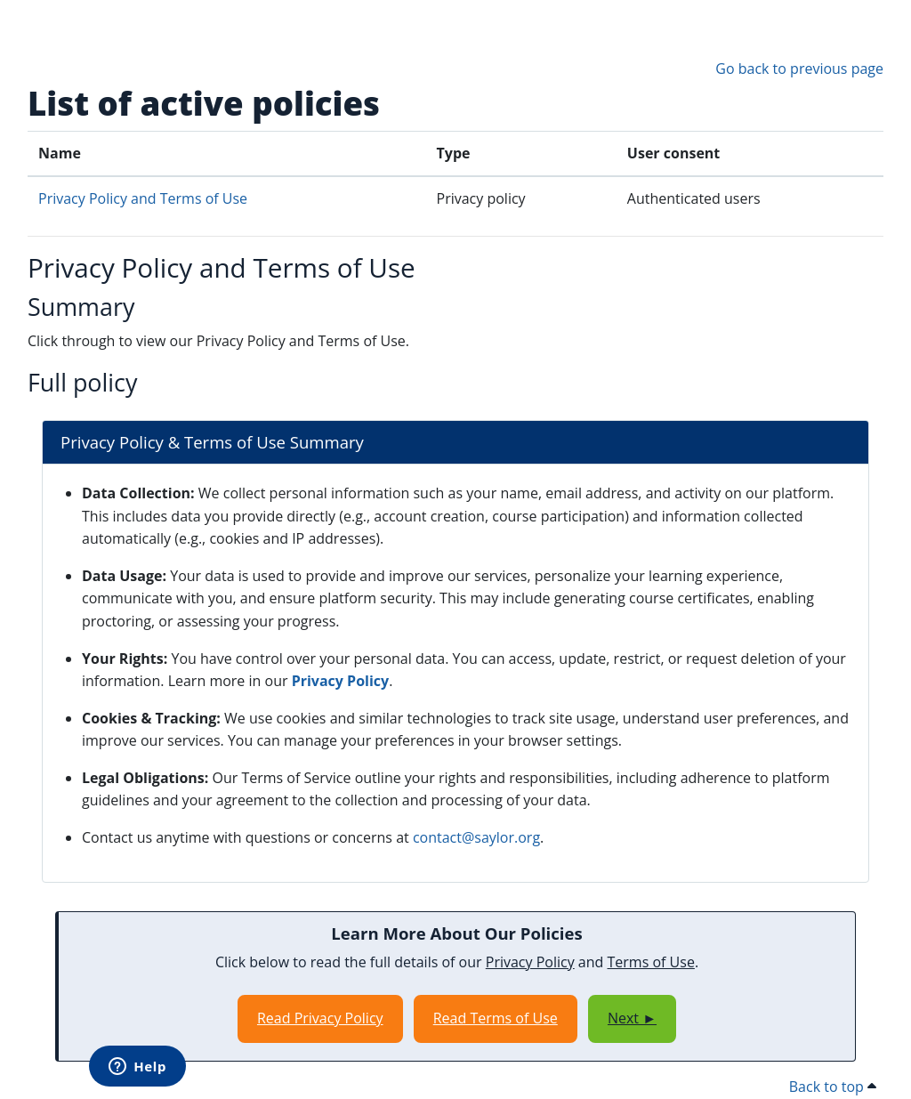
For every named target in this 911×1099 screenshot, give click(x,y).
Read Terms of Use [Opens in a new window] (495, 1018)
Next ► (632, 1018)
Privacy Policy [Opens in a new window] (341, 681)
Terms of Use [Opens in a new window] (651, 962)
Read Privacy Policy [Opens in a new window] (320, 1018)
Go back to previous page (799, 68)
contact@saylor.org (476, 837)
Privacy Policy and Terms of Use (142, 198)
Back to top (832, 1086)
